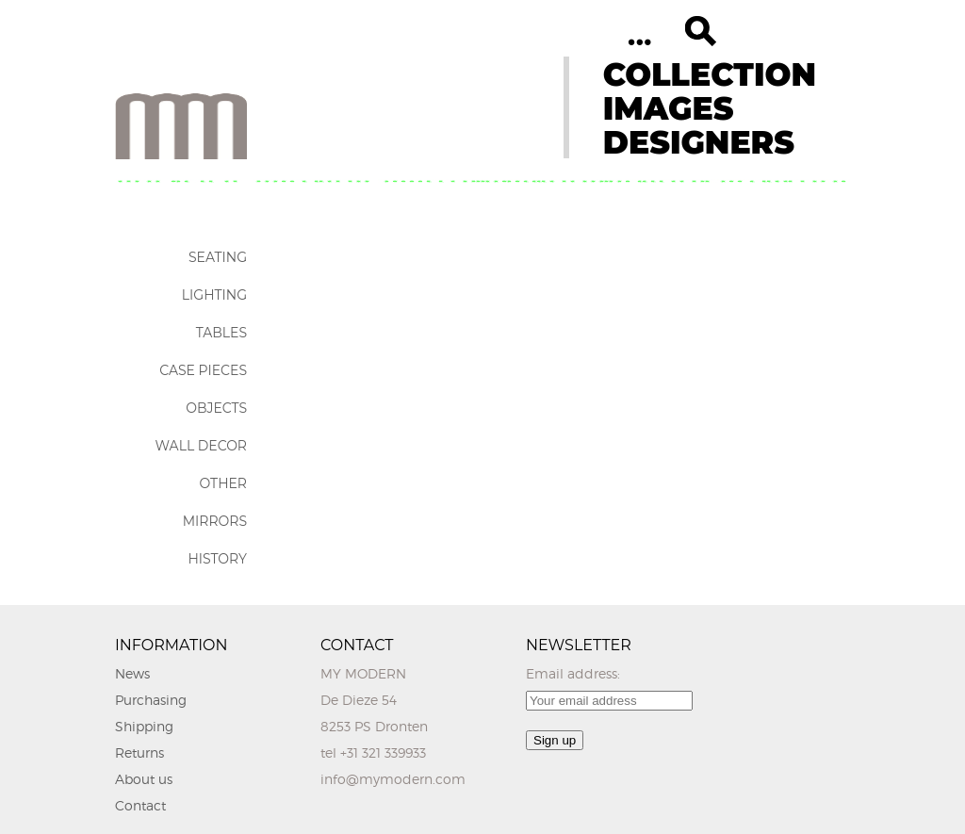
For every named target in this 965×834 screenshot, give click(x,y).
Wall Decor (201, 445)
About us (143, 779)
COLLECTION (709, 74)
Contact (140, 805)
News (132, 673)
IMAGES (668, 108)
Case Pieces (203, 370)
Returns (139, 752)
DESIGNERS (698, 142)
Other (223, 483)
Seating (217, 257)
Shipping (144, 726)
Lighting (214, 294)
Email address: (573, 673)
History (217, 558)
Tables (221, 332)
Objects (216, 408)
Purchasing (151, 700)
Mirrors (215, 521)
